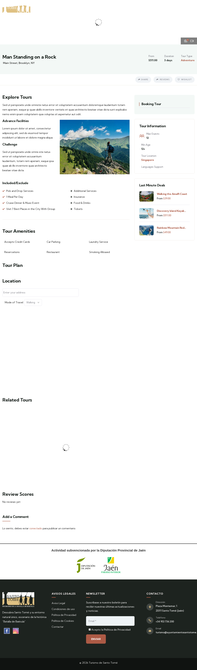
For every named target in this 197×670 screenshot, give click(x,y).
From (160, 198)
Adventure (188, 60)
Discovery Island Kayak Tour (170, 211)
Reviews (163, 79)
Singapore (147, 159)
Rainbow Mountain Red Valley (170, 228)
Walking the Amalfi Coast (172, 193)
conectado (35, 528)
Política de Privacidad (117, 629)
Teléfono (160, 617)
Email (158, 628)
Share (143, 79)
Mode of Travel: (14, 302)
